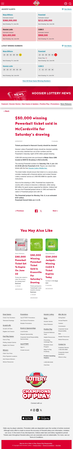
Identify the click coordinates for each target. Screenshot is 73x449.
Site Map (58, 445)
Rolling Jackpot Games (9, 342)
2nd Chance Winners (9, 359)
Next (54, 211)
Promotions (55, 104)
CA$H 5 (41, 29)
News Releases (66, 104)
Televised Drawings (8, 320)
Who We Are (62, 314)
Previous (20, 211)
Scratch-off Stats (7, 328)
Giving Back (61, 317)
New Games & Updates (30, 104)
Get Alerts (68, 9)
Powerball (41, 15)
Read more (18, 283)
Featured (4, 104)
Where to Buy (62, 357)
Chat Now (47, 365)
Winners (5, 350)
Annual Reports (62, 320)
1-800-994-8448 (48, 362)
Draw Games (7, 314)
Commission (61, 326)
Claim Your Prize (7, 353)
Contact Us (62, 344)
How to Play (6, 339)
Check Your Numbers (9, 317)
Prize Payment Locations (10, 356)
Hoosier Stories (14, 104)
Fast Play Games (8, 336)
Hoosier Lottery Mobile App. (38, 168)
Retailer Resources (63, 336)
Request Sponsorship (26, 334)
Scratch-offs (7, 325)
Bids (59, 333)
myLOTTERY (24, 344)
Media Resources (63, 339)
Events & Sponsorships (28, 328)
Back (7, 111)
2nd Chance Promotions (27, 320)
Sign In (22, 347)
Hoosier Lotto (8, 29)
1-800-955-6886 (63, 349)
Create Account (24, 350)
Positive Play (44, 104)
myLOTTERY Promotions (27, 317)
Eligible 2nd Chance (8, 331)
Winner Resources (8, 362)
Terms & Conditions (48, 445)
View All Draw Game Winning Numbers (36, 81)
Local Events (24, 331)
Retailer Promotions (26, 323)
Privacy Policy (37, 445)
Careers (60, 323)
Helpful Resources (49, 337)
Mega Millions (8, 15)
